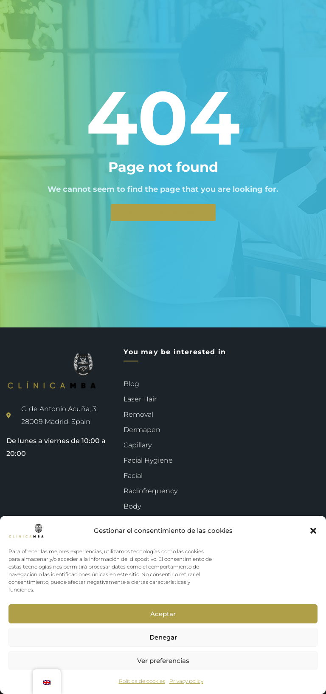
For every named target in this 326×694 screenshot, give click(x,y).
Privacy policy (186, 681)
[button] (313, 530)
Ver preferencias (163, 661)
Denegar (163, 637)
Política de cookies (142, 681)
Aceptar (163, 614)
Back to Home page (163, 212)
